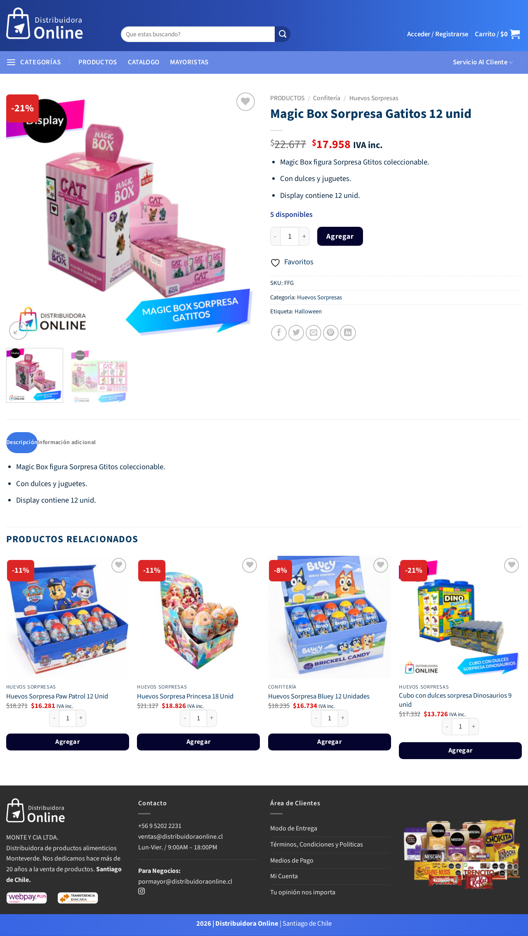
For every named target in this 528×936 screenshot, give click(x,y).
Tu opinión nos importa (302, 892)
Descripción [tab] (22, 443)
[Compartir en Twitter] (296, 333)
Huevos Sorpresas (373, 98)
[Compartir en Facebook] (279, 333)
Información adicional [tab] (68, 443)
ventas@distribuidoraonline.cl (181, 837)
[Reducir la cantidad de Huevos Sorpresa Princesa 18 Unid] (185, 718)
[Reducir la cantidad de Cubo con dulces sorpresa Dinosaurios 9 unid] (447, 727)
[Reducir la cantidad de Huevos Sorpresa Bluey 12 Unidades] (316, 718)
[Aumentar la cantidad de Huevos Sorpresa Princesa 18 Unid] (212, 718)
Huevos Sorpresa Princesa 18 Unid (185, 697)
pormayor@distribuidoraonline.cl (185, 882)
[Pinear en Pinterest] (331, 333)
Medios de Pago (292, 860)
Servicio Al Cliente (483, 62)
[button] (437, 34)
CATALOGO (144, 62)
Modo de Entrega (293, 829)
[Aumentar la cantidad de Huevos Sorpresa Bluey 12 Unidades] (343, 718)
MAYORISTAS (189, 62)
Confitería (326, 98)
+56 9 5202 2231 (160, 826)
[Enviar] (282, 34)
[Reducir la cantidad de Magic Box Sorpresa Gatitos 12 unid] (275, 236)
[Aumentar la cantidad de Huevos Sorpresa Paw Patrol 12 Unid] (81, 718)
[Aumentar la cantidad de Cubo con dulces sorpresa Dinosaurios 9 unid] (474, 727)
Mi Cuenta (284, 877)
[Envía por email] (313, 333)
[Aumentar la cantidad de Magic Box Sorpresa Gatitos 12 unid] (304, 236)
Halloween (308, 311)
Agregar (340, 236)
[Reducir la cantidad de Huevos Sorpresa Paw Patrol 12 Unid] (54, 718)
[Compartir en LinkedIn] (348, 333)
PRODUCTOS (97, 62)
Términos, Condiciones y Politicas (316, 845)
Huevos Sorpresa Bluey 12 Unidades (319, 697)
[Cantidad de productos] (289, 236)
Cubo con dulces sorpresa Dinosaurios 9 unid (455, 701)
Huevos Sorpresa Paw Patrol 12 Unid (57, 697)
